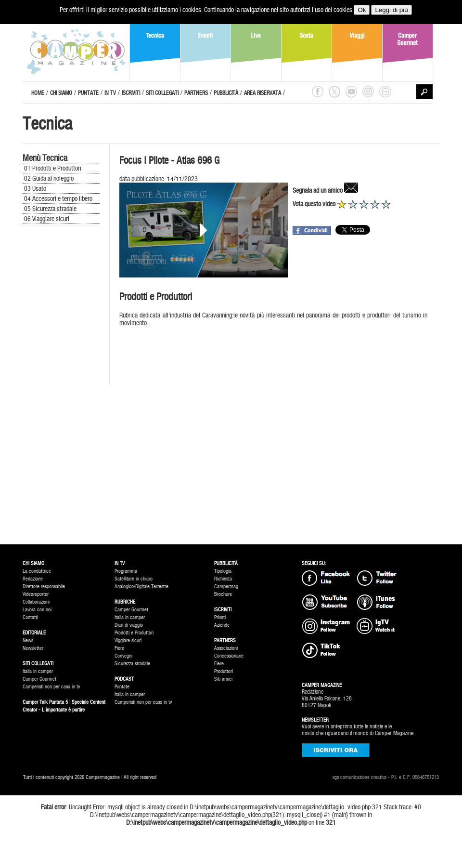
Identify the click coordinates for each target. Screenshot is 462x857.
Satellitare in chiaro (134, 579)
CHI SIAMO (61, 93)
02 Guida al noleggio (49, 178)
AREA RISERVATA (262, 93)
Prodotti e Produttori (134, 633)
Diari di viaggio (129, 625)
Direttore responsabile (44, 586)
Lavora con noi (37, 609)
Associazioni (226, 648)
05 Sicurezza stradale (50, 208)
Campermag (226, 586)
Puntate (122, 687)
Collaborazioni (36, 602)
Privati (220, 617)
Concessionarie (229, 656)
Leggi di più (391, 9)
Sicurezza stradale (132, 663)
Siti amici (223, 679)
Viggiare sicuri (128, 640)
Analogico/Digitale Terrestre (141, 586)
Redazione (33, 579)
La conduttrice (37, 571)
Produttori (223, 671)
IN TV (110, 93)
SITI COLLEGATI (162, 93)
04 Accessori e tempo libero (58, 198)
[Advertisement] (61, 387)
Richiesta (223, 579)
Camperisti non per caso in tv (51, 687)
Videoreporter (36, 594)
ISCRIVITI (131, 93)
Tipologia (222, 571)
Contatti (30, 617)
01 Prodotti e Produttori (52, 168)
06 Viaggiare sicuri (46, 219)
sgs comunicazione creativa (359, 777)
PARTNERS (196, 93)
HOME (37, 93)
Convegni (123, 656)
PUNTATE (88, 93)
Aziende (222, 625)
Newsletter (33, 648)
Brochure (223, 594)
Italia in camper (38, 671)
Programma (126, 571)
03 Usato (35, 188)
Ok (362, 9)
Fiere (119, 648)
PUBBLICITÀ (226, 93)
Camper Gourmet (39, 679)
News (28, 640)
